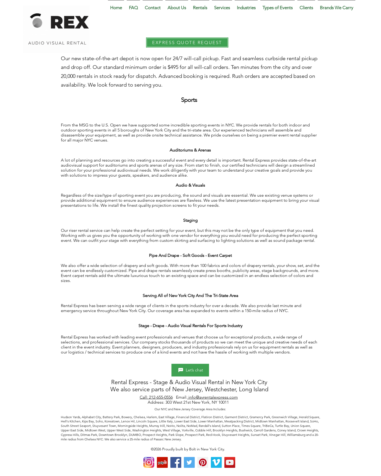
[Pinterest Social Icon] (202, 462)
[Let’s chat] (190, 370)
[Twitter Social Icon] (189, 462)
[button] (176, 5)
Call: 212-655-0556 (156, 397)
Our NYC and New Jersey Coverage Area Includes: (191, 409)
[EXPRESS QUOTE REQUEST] (187, 42)
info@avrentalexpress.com (212, 397)
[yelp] (162, 462)
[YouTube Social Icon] (229, 462)
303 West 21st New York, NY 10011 (197, 402)
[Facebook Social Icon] (175, 462)
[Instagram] (148, 462)
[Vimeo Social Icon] (216, 462)
